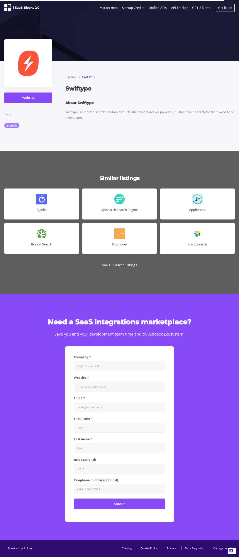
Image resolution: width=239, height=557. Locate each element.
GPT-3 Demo (201, 7)
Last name (82, 439)
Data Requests (194, 548)
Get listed (225, 7)
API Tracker (179, 7)
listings (70, 77)
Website (28, 98)
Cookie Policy (149, 548)
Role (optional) (85, 460)
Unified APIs (158, 7)
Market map (109, 7)
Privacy (171, 548)
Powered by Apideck (21, 548)
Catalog (127, 548)
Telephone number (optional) (96, 480)
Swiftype (88, 77)
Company (81, 357)
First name (82, 418)
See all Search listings (119, 265)
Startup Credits (133, 7)
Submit (119, 504)
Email (78, 398)
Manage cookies (223, 548)
